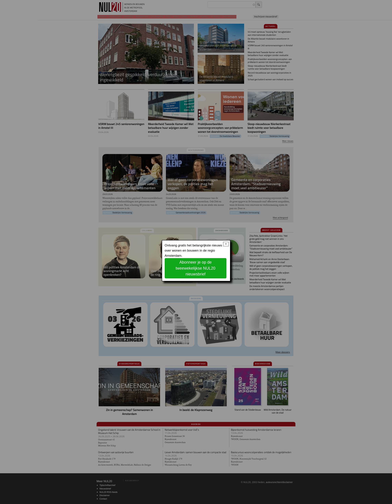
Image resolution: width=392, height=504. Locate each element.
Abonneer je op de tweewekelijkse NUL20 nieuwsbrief (195, 268)
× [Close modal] (226, 243)
